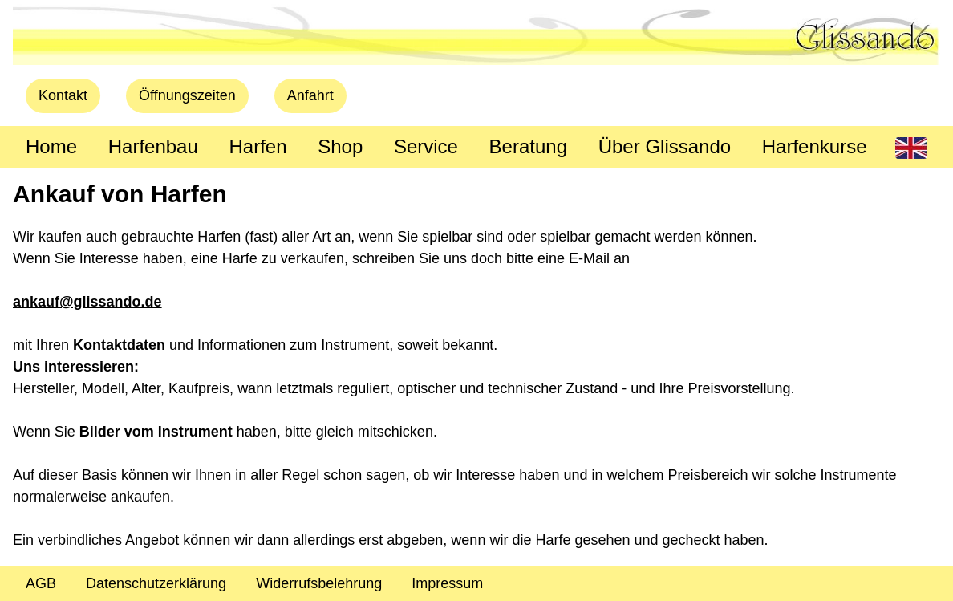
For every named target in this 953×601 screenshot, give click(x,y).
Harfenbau (153, 146)
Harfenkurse (814, 146)
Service (426, 146)
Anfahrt (310, 95)
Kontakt (63, 95)
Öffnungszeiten (187, 95)
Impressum (447, 583)
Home (51, 146)
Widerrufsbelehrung (319, 583)
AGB (41, 583)
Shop (340, 146)
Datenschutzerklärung (156, 583)
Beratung (528, 146)
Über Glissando (664, 146)
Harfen (257, 146)
